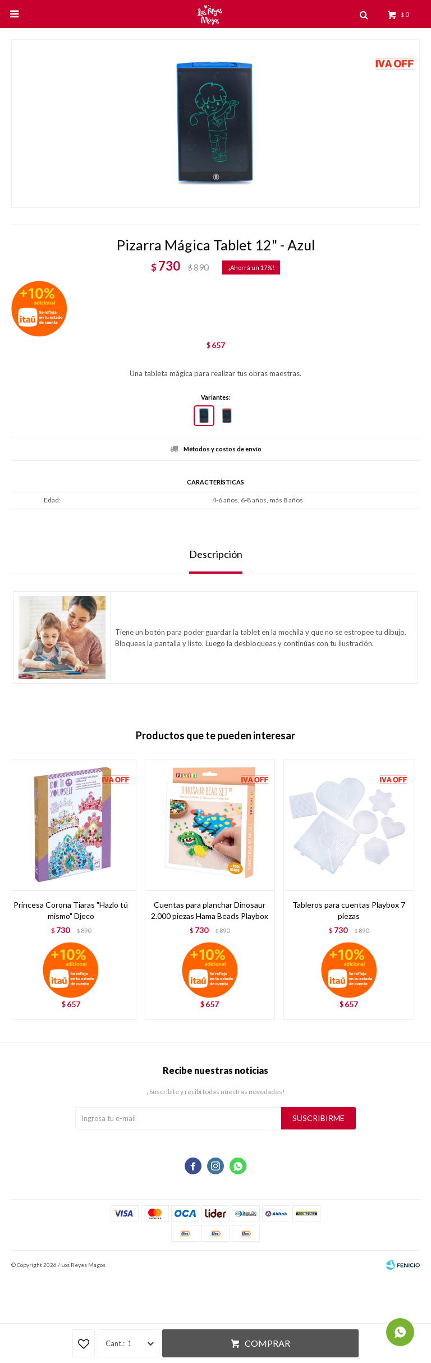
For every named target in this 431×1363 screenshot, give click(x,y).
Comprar (267, 1343)
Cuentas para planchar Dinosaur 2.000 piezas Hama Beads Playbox (209, 910)
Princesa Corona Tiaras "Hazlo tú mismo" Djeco (70, 910)
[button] (406, 889)
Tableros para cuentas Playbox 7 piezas (348, 910)
